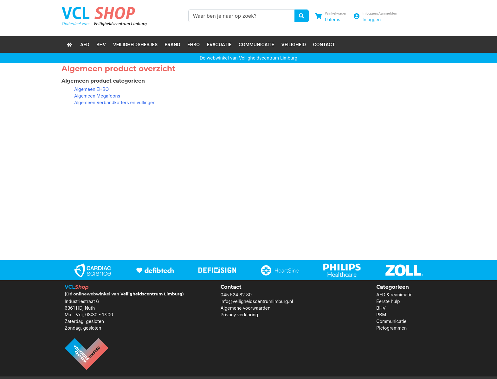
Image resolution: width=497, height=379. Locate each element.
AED (84, 44)
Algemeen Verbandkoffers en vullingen (115, 102)
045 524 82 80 (236, 294)
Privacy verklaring (239, 314)
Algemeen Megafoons (97, 95)
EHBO (193, 44)
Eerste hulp (388, 301)
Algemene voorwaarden (246, 308)
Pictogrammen (391, 328)
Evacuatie (219, 44)
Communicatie (256, 44)
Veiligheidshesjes (135, 44)
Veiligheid (293, 44)
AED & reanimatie (394, 294)
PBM (381, 314)
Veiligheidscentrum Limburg (151, 293)
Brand (172, 44)
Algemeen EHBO (91, 89)
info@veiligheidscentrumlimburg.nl (257, 301)
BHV (101, 44)
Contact (324, 44)
